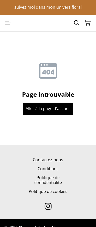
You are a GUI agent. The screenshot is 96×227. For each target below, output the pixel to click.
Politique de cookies (48, 191)
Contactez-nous (48, 160)
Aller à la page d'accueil (48, 108)
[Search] (76, 23)
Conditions (48, 168)
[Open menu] (8, 23)
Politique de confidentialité (48, 180)
